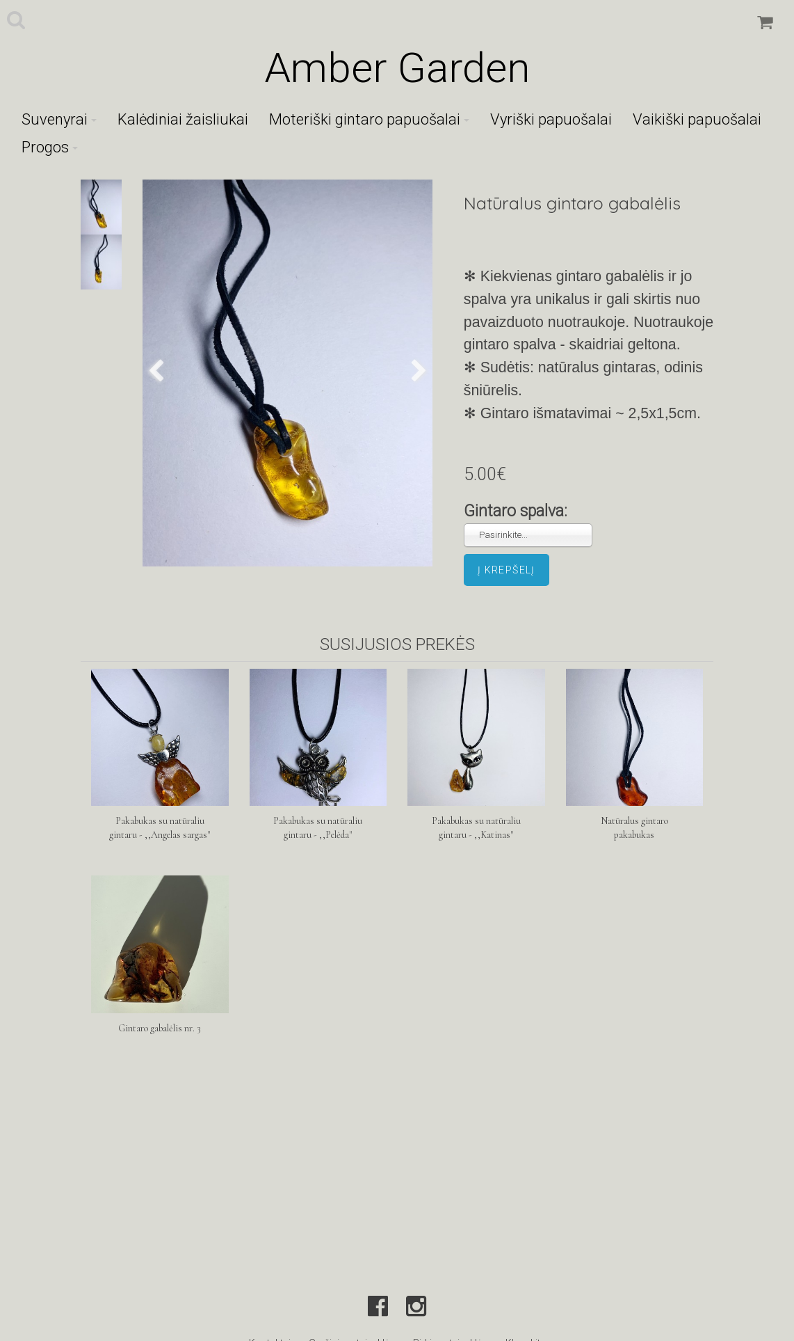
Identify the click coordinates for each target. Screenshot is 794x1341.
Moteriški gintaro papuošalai (369, 119)
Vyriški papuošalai (551, 119)
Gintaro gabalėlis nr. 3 (159, 1028)
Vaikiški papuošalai (697, 119)
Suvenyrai (59, 119)
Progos (50, 147)
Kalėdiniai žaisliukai (183, 119)
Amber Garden (397, 68)
